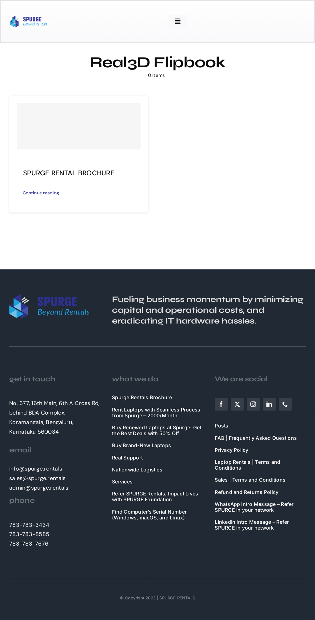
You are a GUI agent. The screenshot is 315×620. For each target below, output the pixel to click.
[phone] (285, 404)
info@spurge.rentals (35, 468)
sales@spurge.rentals (37, 478)
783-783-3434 (29, 525)
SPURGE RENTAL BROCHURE (68, 173)
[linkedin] (269, 404)
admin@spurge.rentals (38, 487)
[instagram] (253, 404)
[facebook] (221, 404)
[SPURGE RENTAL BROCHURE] (79, 126)
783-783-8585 (29, 534)
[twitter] (237, 404)
